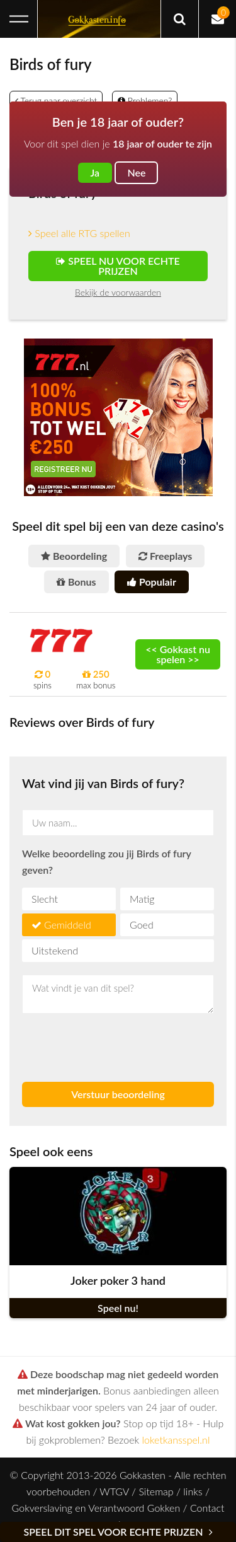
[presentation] (95, 1042)
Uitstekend (54, 950)
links (192, 1491)
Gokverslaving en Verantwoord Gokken (96, 1508)
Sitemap (155, 1491)
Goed (142, 924)
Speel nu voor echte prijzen (117, 266)
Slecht (44, 899)
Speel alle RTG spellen (79, 233)
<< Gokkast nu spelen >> (177, 654)
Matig (142, 899)
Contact (207, 1508)
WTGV (113, 1491)
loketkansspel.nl (176, 1440)
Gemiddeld (67, 924)
